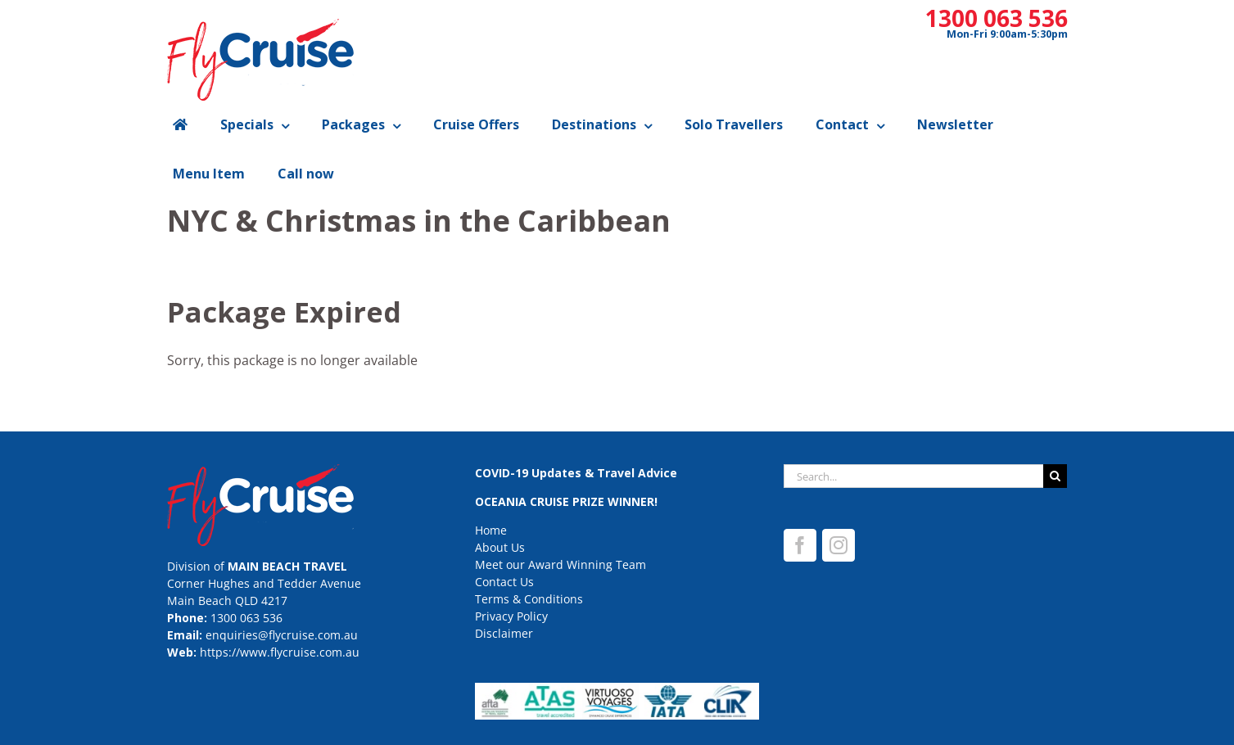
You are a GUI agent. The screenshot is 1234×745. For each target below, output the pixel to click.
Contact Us (504, 581)
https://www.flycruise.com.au (279, 652)
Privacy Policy (511, 616)
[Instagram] (838, 545)
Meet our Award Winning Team (560, 564)
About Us (500, 547)
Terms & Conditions (529, 599)
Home (491, 530)
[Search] (1055, 476)
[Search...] (914, 476)
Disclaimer (504, 633)
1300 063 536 (996, 18)
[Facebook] (800, 545)
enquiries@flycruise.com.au (282, 635)
